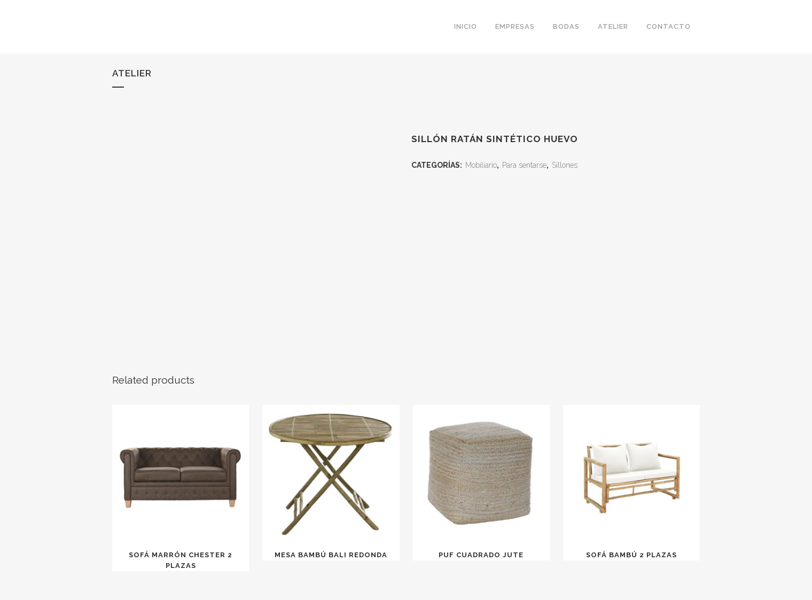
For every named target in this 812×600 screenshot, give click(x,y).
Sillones (564, 165)
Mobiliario (481, 165)
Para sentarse (524, 165)
